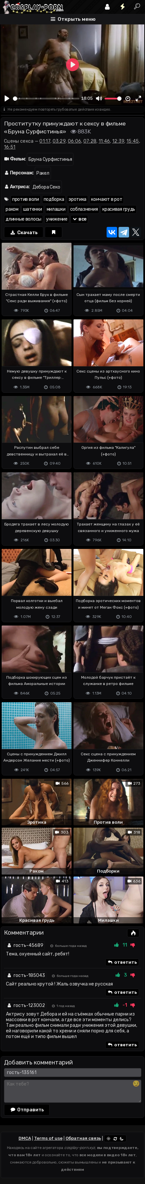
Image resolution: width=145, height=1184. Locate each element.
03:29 (59, 141)
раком (12, 209)
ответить (122, 962)
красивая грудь (118, 209)
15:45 (132, 141)
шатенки (32, 209)
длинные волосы (23, 219)
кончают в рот (106, 199)
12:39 (118, 141)
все (79, 219)
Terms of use (48, 1138)
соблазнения (84, 209)
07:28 (90, 141)
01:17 (44, 141)
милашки (56, 209)
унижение (57, 219)
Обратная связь (83, 1138)
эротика (77, 199)
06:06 (74, 141)
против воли (25, 199)
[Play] (7, 98)
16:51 (10, 147)
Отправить (27, 1110)
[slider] (46, 98)
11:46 (104, 141)
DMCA (25, 1138)
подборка (54, 199)
